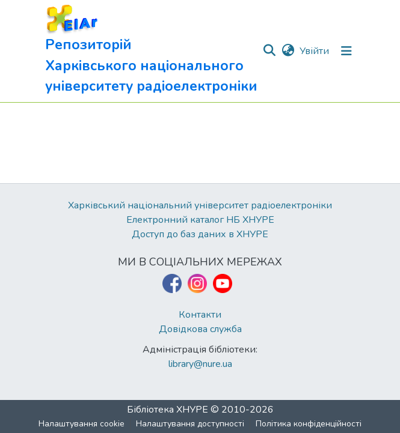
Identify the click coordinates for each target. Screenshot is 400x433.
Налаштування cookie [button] (81, 423)
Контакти (200, 314)
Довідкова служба (200, 329)
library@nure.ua (200, 364)
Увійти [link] (314, 51)
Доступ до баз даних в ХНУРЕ (200, 234)
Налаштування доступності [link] (190, 423)
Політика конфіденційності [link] (309, 423)
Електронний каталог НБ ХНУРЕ (200, 219)
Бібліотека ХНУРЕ (167, 409)
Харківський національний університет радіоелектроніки (200, 205)
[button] (153, 51)
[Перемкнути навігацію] (346, 51)
